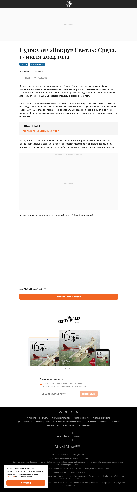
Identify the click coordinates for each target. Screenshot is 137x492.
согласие (10, 476)
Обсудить (40, 78)
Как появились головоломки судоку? (41, 131)
